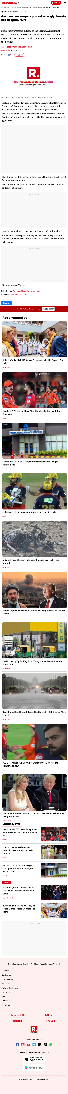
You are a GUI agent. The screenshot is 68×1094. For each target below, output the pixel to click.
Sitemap (5, 983)
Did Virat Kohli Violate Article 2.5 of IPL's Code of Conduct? (30, 512)
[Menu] (64, 3)
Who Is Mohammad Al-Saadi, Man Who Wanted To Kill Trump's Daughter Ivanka (33, 815)
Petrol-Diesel (7, 1005)
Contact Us (6, 975)
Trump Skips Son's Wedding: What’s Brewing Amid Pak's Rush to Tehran (33, 612)
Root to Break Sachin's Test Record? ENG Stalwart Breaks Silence (17, 850)
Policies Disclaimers (10, 988)
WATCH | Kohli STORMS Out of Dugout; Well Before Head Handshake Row (30, 764)
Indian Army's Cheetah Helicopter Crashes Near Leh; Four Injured (30, 561)
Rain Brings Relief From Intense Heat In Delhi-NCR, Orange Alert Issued (34, 713)
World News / (12, 7)
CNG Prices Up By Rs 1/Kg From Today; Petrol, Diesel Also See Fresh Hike (32, 663)
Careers (5, 1001)
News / (4, 7)
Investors (6, 992)
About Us (5, 970)
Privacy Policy (7, 979)
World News (5, 50)
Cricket (4, 418)
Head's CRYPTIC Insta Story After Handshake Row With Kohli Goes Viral (32, 412)
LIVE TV (56, 3)
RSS (3, 996)
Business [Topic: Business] (6, 303)
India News (6, 367)
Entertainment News (9, 898)
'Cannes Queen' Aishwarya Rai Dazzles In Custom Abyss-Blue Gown (18, 890)
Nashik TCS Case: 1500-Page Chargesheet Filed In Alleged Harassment (30, 463)
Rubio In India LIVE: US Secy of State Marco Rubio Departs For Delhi (32, 362)
